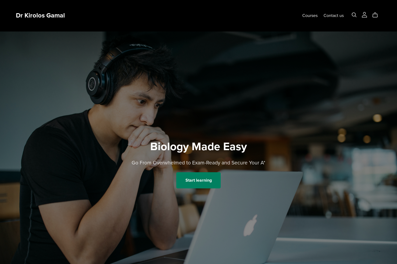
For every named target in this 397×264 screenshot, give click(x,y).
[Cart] (377, 15)
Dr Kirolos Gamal (40, 15)
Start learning (198, 180)
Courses (310, 15)
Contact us (334, 15)
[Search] (354, 14)
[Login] (364, 14)
